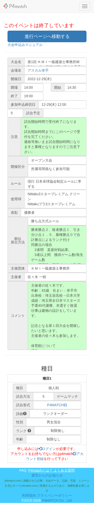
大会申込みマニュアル (25, 45)
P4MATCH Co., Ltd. (57, 500)
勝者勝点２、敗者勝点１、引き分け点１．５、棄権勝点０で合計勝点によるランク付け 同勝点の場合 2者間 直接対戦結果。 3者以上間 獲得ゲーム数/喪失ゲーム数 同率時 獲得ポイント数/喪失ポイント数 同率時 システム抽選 (57, 244)
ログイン (47, 449)
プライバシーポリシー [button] (54, 495)
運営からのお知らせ (47, 475)
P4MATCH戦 (57, 405)
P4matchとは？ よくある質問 (51, 470)
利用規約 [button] (29, 495)
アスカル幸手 (38, 70)
